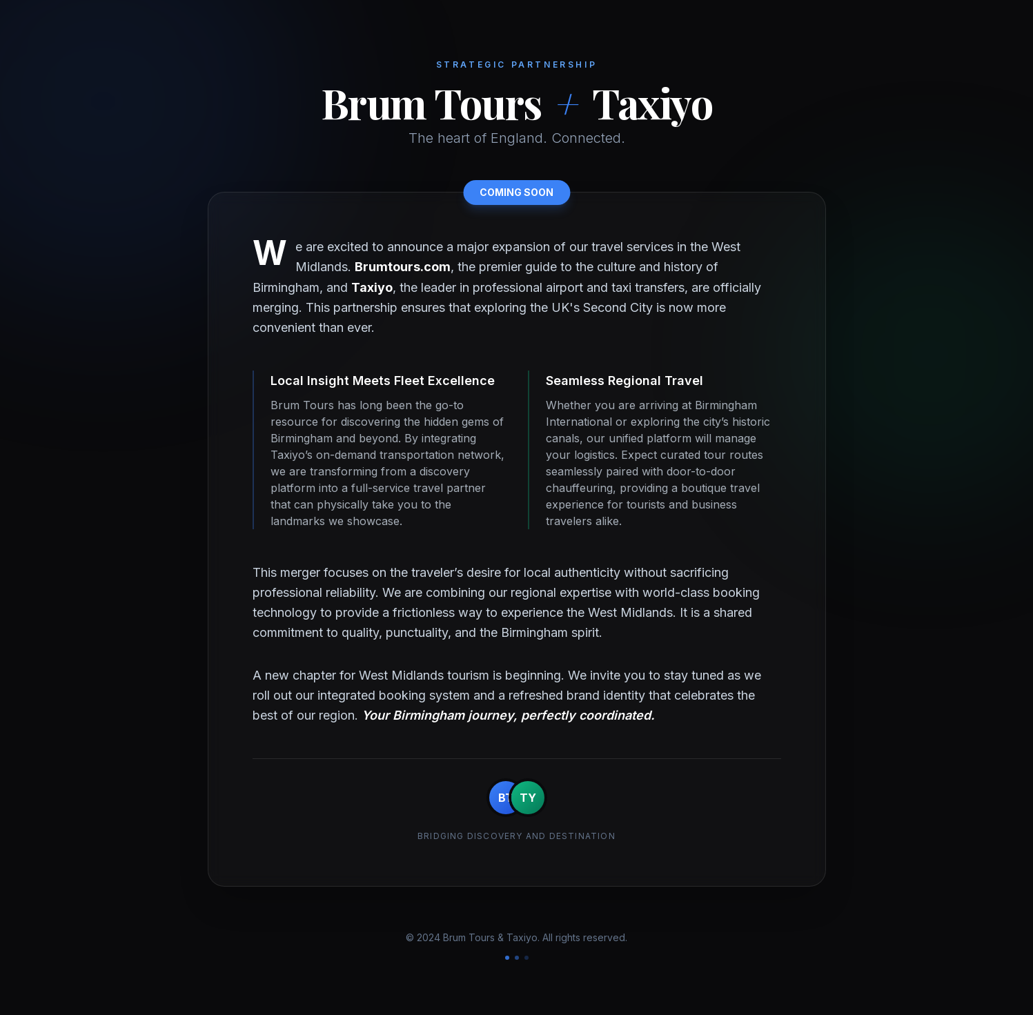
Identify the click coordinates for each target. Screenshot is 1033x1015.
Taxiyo (372, 287)
